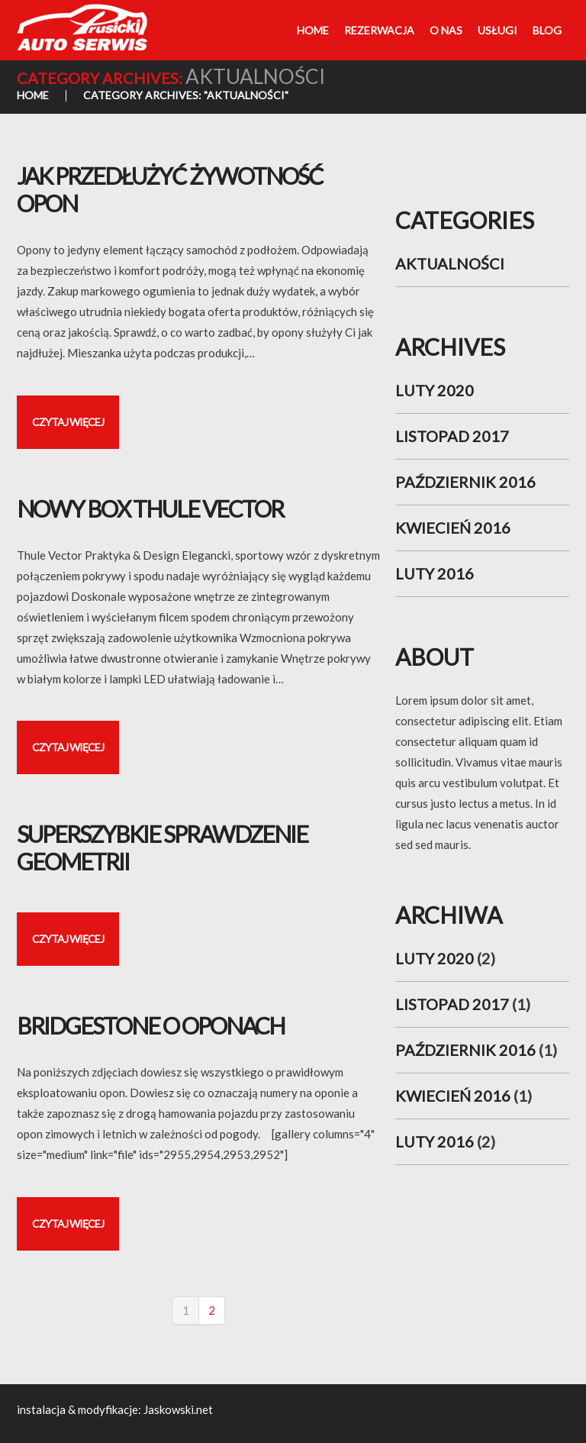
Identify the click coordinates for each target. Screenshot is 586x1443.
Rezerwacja (379, 30)
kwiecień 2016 (452, 527)
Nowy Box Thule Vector (150, 508)
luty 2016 (434, 573)
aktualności (449, 263)
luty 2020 (434, 390)
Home (313, 30)
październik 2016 (465, 482)
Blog (547, 30)
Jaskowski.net (178, 1409)
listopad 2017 (452, 436)
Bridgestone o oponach (151, 1025)
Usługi (497, 30)
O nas (446, 30)
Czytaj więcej (68, 421)
